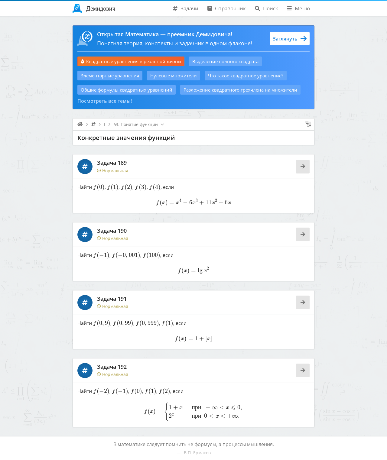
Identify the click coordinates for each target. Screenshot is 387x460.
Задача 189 (112, 162)
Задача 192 (112, 366)
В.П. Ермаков (197, 452)
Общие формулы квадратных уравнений (126, 90)
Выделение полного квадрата (225, 61)
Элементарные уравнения (110, 76)
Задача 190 (112, 230)
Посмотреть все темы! (104, 101)
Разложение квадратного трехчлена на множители (240, 90)
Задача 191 (112, 298)
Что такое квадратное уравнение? (245, 76)
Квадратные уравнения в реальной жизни (131, 61)
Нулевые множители (173, 76)
